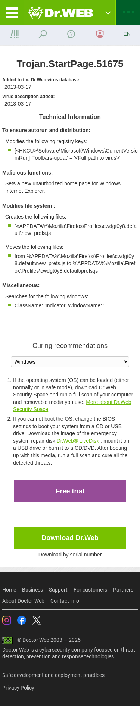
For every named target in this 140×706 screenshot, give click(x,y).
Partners (123, 589)
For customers (90, 589)
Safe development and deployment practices (53, 675)
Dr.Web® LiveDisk (78, 441)
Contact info (64, 600)
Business (32, 589)
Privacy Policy (18, 688)
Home (9, 589)
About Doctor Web (23, 600)
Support (58, 589)
